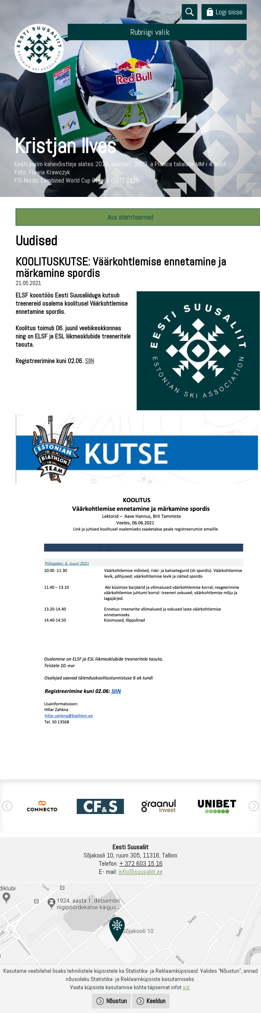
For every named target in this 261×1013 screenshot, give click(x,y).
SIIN (89, 361)
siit (186, 987)
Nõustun (116, 1001)
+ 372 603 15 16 (141, 863)
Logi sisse (229, 11)
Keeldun (156, 1001)
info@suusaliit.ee (141, 871)
